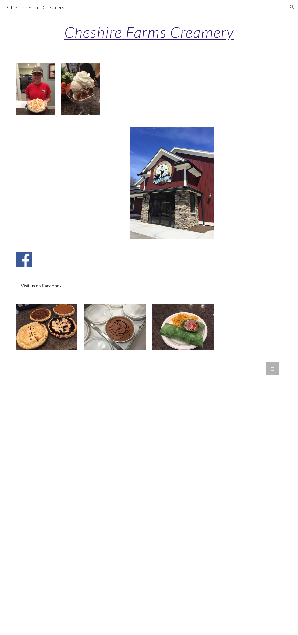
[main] (149, 31)
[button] (292, 7)
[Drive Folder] (149, 495)
